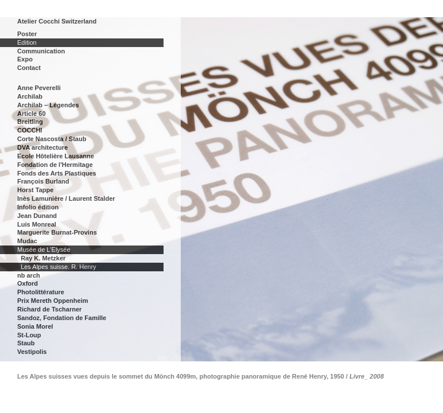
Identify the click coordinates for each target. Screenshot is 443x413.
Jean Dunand (37, 215)
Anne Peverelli (39, 87)
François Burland (43, 181)
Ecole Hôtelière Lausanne (55, 156)
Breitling (30, 121)
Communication (41, 51)
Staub (26, 343)
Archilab (29, 96)
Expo (25, 59)
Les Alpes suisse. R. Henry (58, 266)
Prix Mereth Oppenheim (52, 300)
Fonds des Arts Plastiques (56, 173)
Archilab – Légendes (48, 105)
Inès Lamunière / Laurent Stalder (66, 198)
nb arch (28, 275)
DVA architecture (42, 147)
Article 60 (31, 113)
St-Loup (29, 335)
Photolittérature (40, 292)
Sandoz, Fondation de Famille (61, 317)
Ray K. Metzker (43, 258)
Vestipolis (31, 351)
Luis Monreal (36, 224)
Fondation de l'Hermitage (55, 164)
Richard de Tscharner (49, 309)
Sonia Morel (35, 326)
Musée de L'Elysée (44, 249)
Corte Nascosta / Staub (51, 138)
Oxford (27, 283)
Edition (27, 42)
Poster (27, 33)
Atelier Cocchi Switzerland (56, 21)
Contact (29, 67)
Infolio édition (38, 207)
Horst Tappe (35, 189)
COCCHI (29, 130)
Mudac (27, 240)
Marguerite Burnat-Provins (57, 232)
